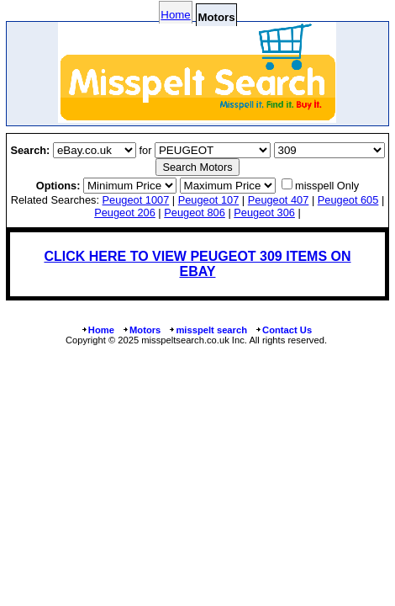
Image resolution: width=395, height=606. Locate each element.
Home (175, 14)
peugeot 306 (264, 212)
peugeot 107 (209, 200)
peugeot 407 (278, 200)
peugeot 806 (194, 212)
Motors (141, 330)
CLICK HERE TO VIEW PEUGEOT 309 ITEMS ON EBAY (197, 264)
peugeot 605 (348, 200)
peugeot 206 (124, 212)
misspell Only (327, 185)
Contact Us (283, 330)
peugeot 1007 (136, 200)
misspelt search (207, 330)
